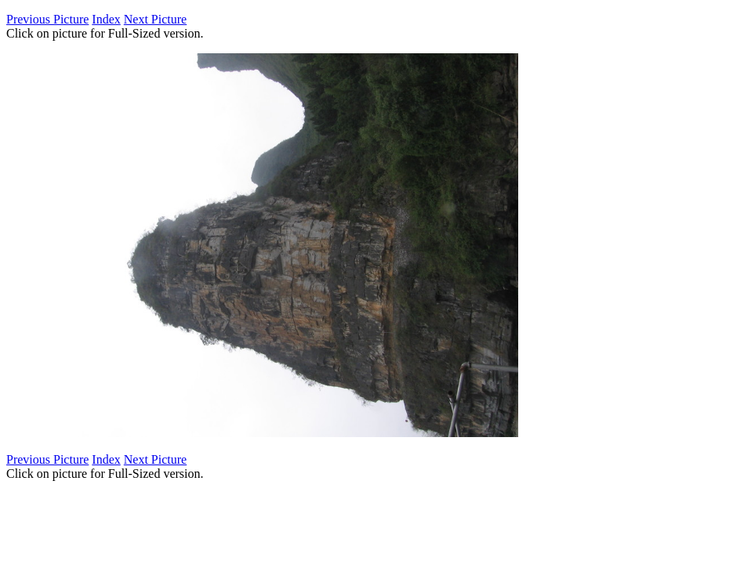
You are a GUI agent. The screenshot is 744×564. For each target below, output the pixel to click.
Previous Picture (47, 19)
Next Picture (155, 19)
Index (106, 19)
